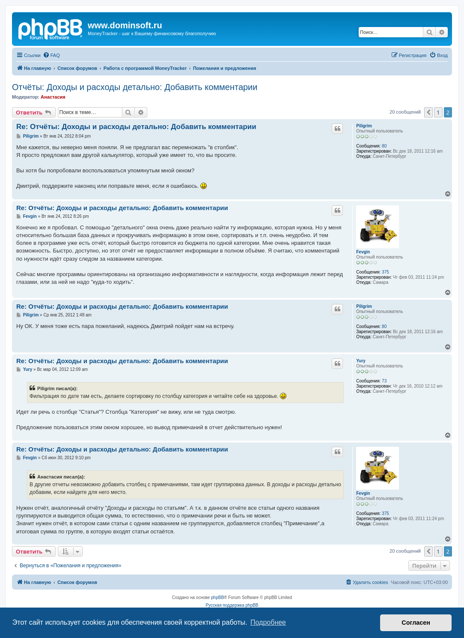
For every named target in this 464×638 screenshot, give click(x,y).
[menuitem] (51, 55)
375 (385, 272)
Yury (361, 360)
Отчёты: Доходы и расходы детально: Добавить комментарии (134, 87)
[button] (428, 112)
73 (384, 381)
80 (384, 146)
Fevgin (363, 252)
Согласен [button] (416, 622)
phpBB (217, 597)
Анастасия (53, 96)
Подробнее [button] (268, 622)
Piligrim (364, 125)
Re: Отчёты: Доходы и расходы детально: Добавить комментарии (136, 127)
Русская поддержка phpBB (231, 605)
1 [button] (438, 112)
